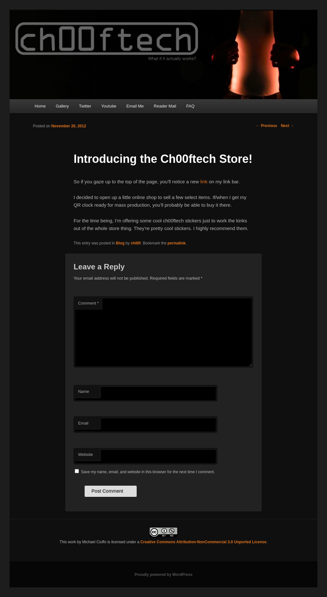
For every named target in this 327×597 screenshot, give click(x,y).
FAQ (190, 106)
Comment (88, 303)
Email (83, 423)
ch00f (136, 243)
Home (40, 106)
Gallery (62, 106)
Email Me (135, 106)
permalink (177, 243)
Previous (266, 125)
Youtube (108, 106)
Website (85, 454)
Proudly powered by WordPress (163, 574)
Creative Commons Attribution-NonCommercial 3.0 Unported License (203, 542)
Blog (120, 243)
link (204, 181)
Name (83, 391)
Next (287, 125)
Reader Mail (165, 106)
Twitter (85, 106)
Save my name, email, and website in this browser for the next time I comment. (148, 472)
